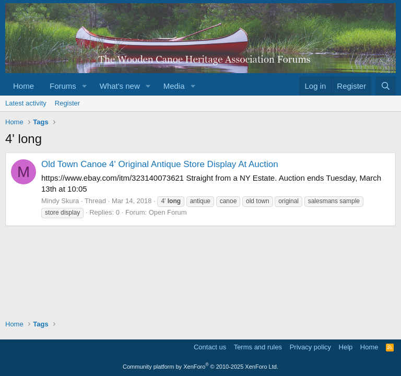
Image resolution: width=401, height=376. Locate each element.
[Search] (385, 86)
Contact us (210, 347)
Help (346, 347)
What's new (120, 85)
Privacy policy (310, 347)
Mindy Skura (60, 201)
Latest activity (25, 103)
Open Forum (168, 212)
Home (23, 85)
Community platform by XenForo (200, 366)
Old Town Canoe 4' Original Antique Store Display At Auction (159, 164)
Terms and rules (258, 347)
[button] (84, 86)
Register (67, 103)
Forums (63, 85)
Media (174, 85)
